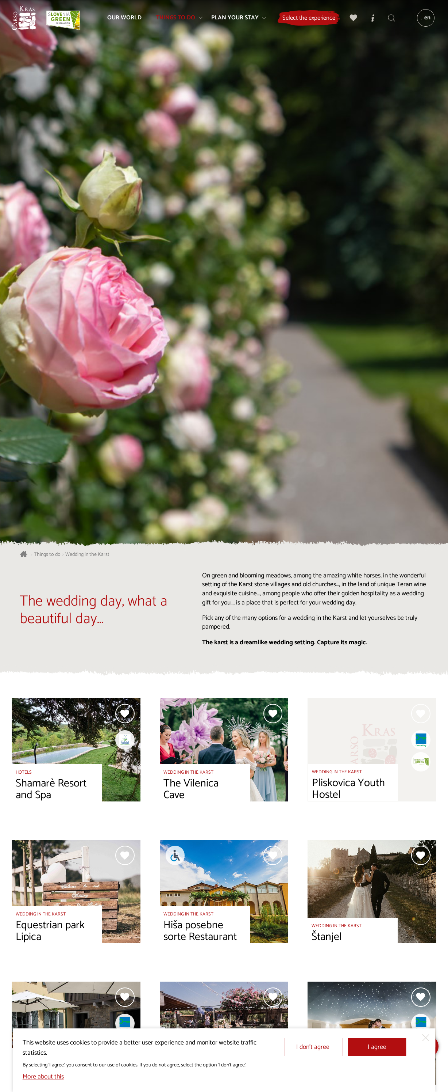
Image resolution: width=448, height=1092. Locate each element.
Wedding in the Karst (87, 554)
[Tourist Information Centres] (370, 20)
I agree (377, 1047)
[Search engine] (389, 20)
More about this (43, 1077)
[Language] (423, 20)
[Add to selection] (125, 713)
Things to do (47, 554)
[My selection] (351, 20)
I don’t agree (312, 1047)
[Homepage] (26, 20)
